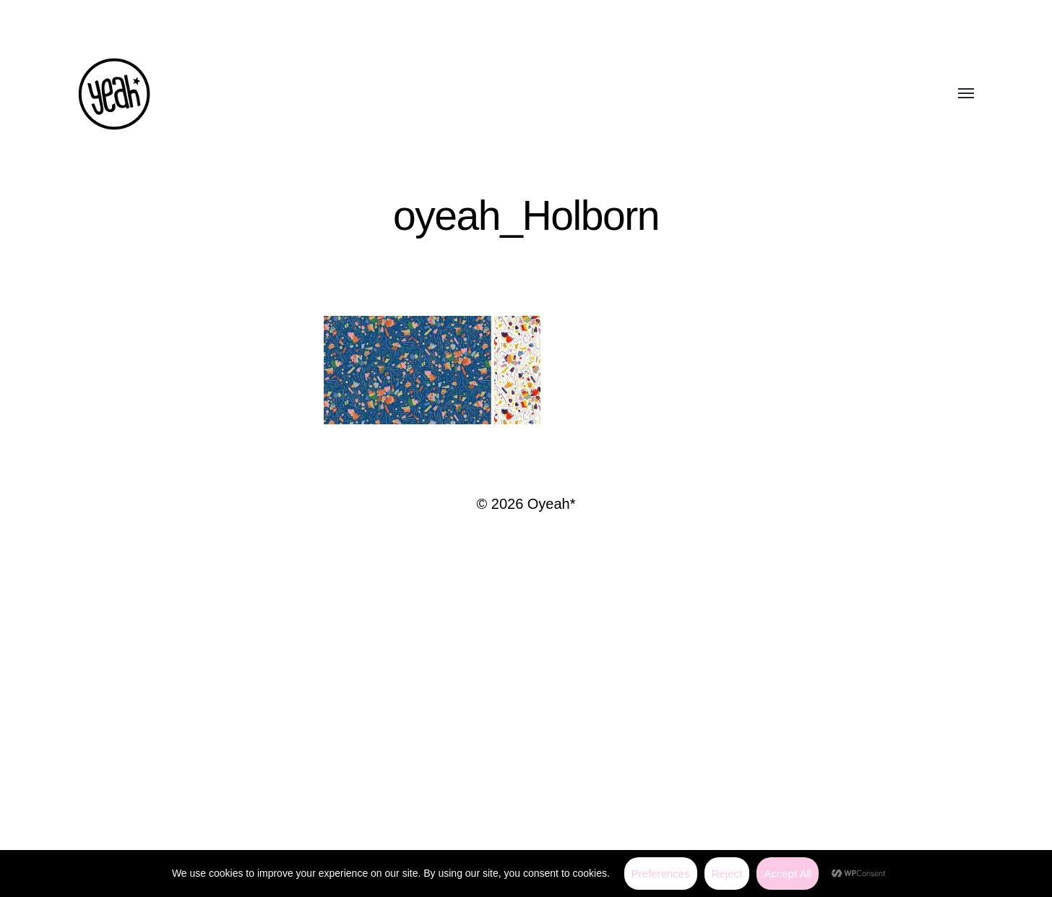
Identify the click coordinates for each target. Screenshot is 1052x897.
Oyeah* (551, 504)
